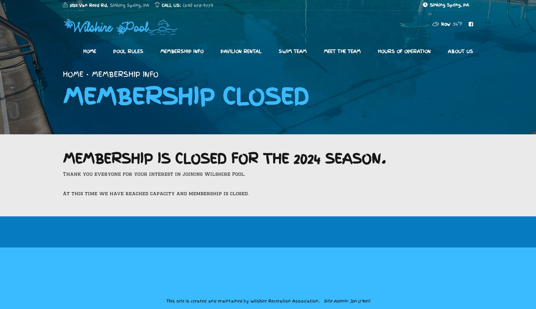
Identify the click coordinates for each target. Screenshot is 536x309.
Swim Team (293, 51)
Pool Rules (128, 51)
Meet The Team (342, 51)
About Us (460, 51)
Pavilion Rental (241, 51)
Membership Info (181, 51)
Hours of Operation (404, 51)
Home (89, 51)
